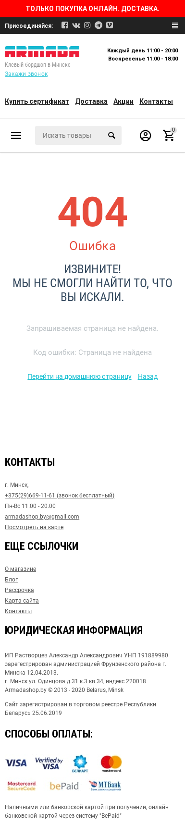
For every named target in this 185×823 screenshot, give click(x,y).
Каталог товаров (16, 135)
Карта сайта (22, 600)
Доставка (91, 101)
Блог (11, 579)
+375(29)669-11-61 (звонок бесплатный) (59, 495)
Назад (148, 376)
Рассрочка (19, 590)
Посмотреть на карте (34, 527)
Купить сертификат (37, 101)
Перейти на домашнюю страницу (79, 376)
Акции (123, 101)
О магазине (20, 569)
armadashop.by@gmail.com (42, 516)
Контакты (156, 101)
